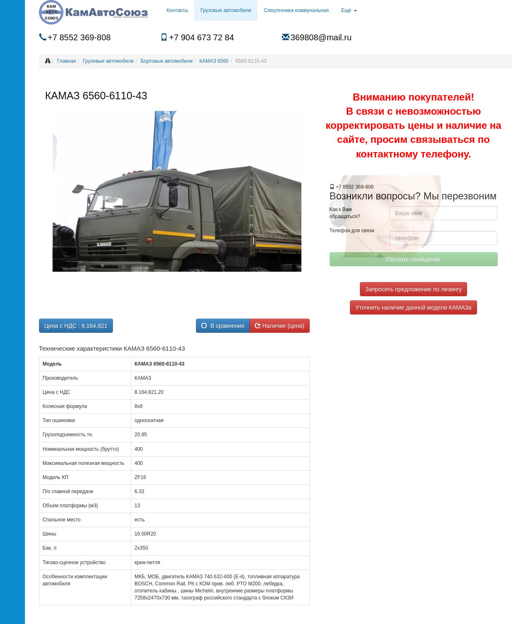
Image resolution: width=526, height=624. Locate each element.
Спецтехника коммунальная (296, 10)
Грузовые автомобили (226, 10)
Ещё (349, 10)
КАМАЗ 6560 (213, 61)
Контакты (177, 10)
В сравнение (223, 325)
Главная (66, 61)
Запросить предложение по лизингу (413, 289)
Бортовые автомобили (167, 61)
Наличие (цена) (279, 325)
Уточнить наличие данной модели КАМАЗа (413, 307)
